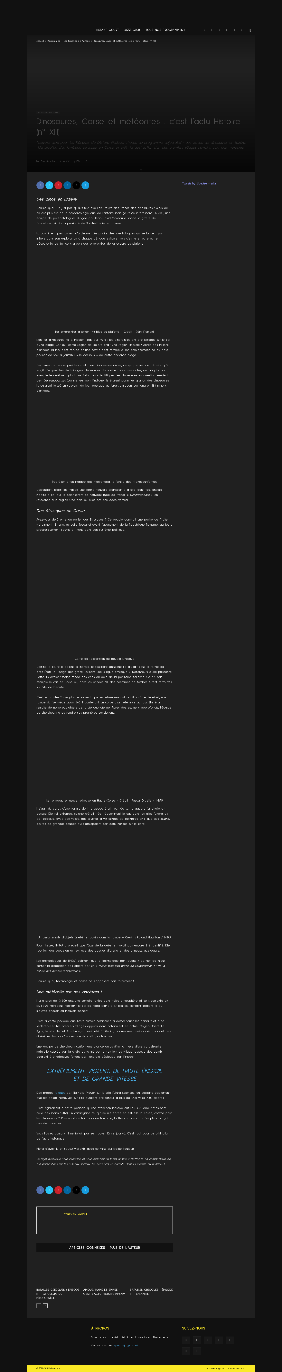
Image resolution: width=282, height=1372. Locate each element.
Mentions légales (215, 1368)
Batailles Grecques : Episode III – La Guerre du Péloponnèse (57, 1294)
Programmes (54, 41)
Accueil (40, 41)
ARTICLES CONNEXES (87, 1248)
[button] (250, 30)
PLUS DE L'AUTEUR (125, 1248)
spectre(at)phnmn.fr (126, 1345)
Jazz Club (132, 30)
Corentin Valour (48, 161)
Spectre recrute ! (237, 1368)
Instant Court (107, 30)
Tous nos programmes (165, 30)
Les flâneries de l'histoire (77, 41)
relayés (60, 1092)
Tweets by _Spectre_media (199, 183)
